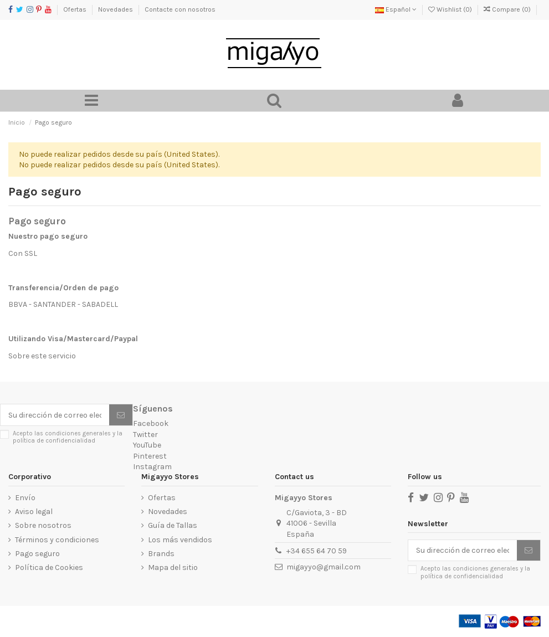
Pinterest (150, 456)
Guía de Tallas (172, 525)
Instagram (152, 466)
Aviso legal (34, 511)
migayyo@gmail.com (323, 567)
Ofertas (75, 9)
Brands (161, 553)
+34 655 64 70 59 (316, 551)
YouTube (147, 445)
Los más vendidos (180, 539)
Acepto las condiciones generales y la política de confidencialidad (67, 437)
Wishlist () (451, 9)
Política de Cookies (49, 567)
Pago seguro (37, 553)
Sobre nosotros (43, 525)
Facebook (150, 423)
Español (396, 9)
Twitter (145, 434)
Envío (25, 497)
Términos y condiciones (57, 539)
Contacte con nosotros (180, 9)
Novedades (116, 9)
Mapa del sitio (173, 567)
